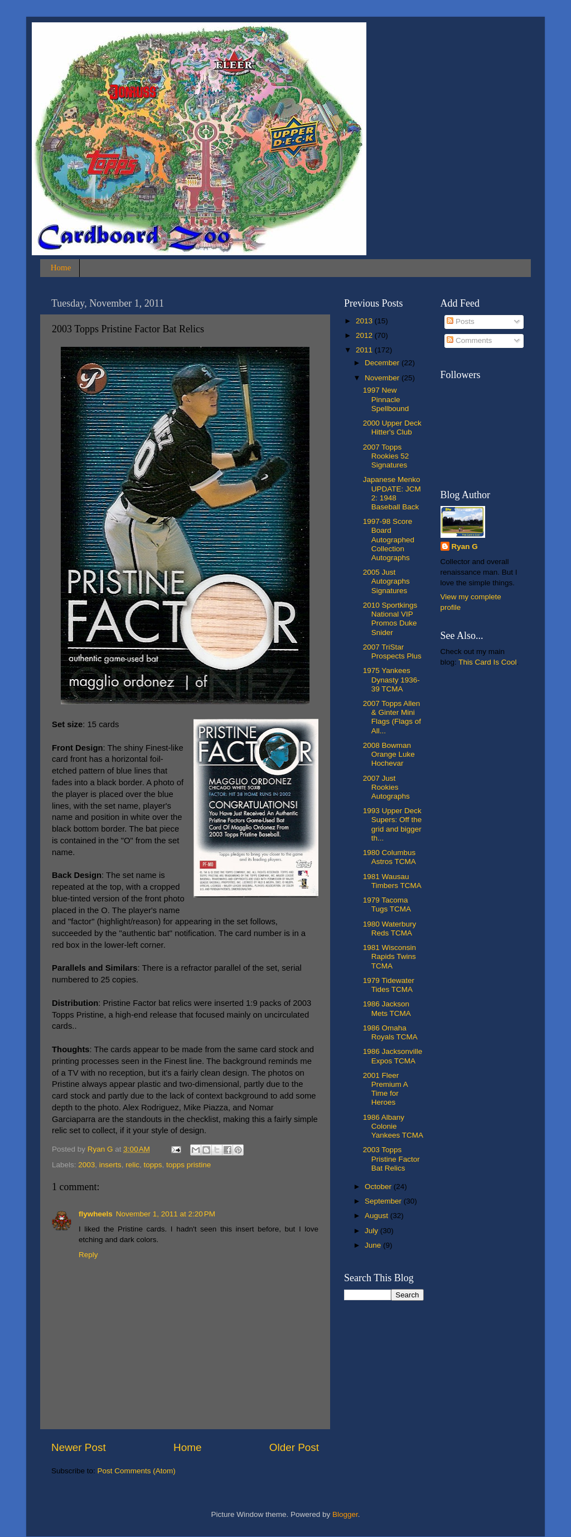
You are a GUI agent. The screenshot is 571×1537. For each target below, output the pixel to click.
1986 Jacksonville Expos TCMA (393, 1056)
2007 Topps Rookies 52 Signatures (386, 456)
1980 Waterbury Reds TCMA (390, 928)
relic (132, 1165)
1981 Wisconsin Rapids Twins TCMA (389, 956)
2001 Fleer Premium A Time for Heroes (385, 1089)
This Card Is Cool (487, 662)
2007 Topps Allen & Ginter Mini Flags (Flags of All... (392, 717)
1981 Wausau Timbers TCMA (392, 881)
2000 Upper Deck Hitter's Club (392, 427)
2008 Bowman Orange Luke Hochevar (389, 754)
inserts (110, 1165)
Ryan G (465, 546)
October (379, 1186)
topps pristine (188, 1165)
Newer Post (78, 1447)
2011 (365, 350)
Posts (461, 321)
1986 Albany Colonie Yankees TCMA (393, 1126)
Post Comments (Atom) (137, 1471)
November (383, 378)
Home (61, 267)
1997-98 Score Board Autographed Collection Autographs (388, 539)
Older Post (294, 1447)
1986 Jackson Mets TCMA (387, 1008)
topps (152, 1165)
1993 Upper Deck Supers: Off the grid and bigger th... (392, 824)
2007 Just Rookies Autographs (386, 787)
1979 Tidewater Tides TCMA (388, 985)
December (383, 363)
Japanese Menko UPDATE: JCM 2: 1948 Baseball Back (392, 493)
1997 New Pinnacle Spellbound (386, 399)
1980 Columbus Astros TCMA (389, 857)
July (372, 1230)
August (377, 1215)
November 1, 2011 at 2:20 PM (165, 1214)
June (374, 1245)
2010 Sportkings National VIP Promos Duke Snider (390, 619)
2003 (86, 1165)
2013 (365, 321)
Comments (469, 340)
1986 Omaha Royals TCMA (390, 1032)
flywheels (96, 1214)
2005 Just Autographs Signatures (386, 581)
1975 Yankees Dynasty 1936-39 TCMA (391, 679)
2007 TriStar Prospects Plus (392, 651)
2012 (365, 335)
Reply (88, 1254)
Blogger (345, 1514)
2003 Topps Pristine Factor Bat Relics (391, 1158)
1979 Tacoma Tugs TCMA (387, 904)
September (384, 1201)
